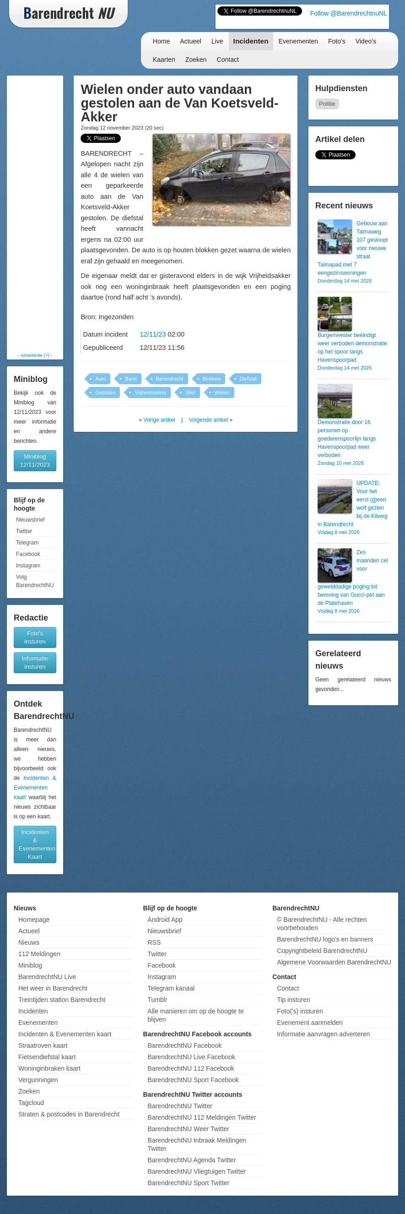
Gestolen (105, 392)
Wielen (222, 392)
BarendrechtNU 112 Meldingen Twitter (202, 1117)
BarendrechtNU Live (47, 976)
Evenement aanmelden (310, 1022)
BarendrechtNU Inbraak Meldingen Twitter (197, 1144)
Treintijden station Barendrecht (61, 999)
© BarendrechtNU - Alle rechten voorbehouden (322, 923)
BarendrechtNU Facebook (185, 1045)
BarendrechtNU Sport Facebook (193, 1079)
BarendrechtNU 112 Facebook (191, 1068)
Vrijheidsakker (150, 392)
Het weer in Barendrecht (52, 988)
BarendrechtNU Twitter (180, 1106)
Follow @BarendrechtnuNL (348, 13)
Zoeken (196, 59)
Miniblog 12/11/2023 (35, 460)
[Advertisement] (37, 213)
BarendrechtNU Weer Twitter (188, 1128)
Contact (228, 59)
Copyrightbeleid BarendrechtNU (322, 950)
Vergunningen (38, 1079)
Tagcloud (31, 1102)
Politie (327, 103)
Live (217, 41)
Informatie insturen (35, 662)
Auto (100, 378)
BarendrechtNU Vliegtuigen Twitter (197, 1171)
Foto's (337, 41)
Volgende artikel (208, 420)
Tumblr (157, 999)
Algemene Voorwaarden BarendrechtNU (334, 962)
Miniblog (30, 965)
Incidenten (251, 41)
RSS (154, 942)
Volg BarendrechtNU (35, 581)
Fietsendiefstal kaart (47, 1057)
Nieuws (28, 942)
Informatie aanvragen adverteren (323, 1034)
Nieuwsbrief (30, 520)
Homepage (34, 919)
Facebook (28, 554)
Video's (366, 41)
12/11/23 (153, 334)
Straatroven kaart (42, 1045)
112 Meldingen (39, 954)
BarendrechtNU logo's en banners (325, 939)
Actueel (190, 41)
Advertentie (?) (35, 355)
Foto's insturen (34, 637)
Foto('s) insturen (300, 1011)
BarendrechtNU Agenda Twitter (192, 1160)
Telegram (27, 542)
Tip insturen (293, 999)
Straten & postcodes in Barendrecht (68, 1114)
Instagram (28, 565)
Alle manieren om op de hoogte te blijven (196, 1015)
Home (161, 41)
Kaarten (164, 59)
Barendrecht (170, 378)
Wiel (190, 392)
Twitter (24, 531)
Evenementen (298, 41)
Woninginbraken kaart (49, 1068)
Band (131, 378)
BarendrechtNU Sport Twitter (189, 1183)
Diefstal (248, 378)
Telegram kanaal (171, 988)
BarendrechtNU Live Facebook (191, 1057)
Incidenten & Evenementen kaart (35, 787)
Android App (165, 919)
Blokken (212, 378)
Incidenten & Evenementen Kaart (37, 844)
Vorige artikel (159, 420)
